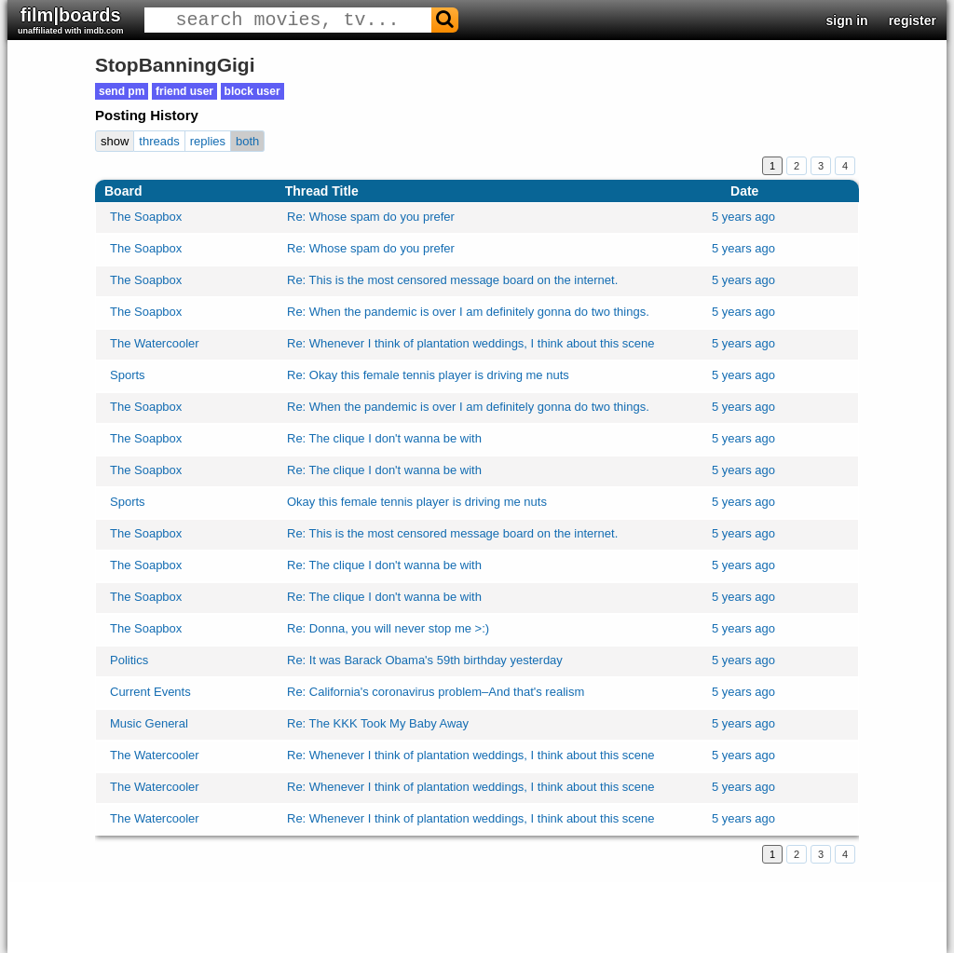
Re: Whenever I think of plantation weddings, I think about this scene (471, 343)
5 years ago (743, 217)
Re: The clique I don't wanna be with (384, 438)
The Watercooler (154, 343)
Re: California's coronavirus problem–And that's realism (435, 692)
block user (252, 91)
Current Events (150, 692)
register (912, 20)
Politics (129, 660)
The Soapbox (146, 217)
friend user (184, 91)
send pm (121, 91)
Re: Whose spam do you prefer (371, 217)
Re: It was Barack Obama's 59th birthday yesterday (425, 660)
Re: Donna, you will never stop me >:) (388, 628)
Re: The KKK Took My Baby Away (378, 723)
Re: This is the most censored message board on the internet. (452, 280)
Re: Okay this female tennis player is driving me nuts (428, 375)
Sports (127, 375)
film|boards (71, 20)
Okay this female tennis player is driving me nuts (417, 502)
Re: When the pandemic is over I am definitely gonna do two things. (468, 312)
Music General (149, 723)
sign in (847, 20)
